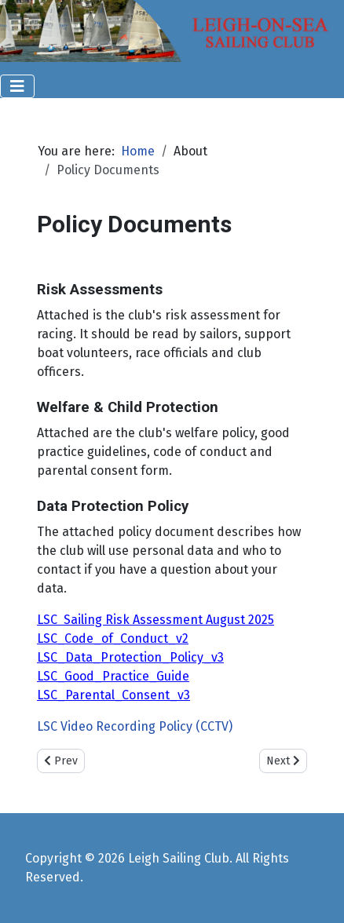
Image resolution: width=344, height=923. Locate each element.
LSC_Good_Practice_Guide (113, 676)
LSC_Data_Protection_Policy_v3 (130, 657)
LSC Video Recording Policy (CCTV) (134, 726)
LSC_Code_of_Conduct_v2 (112, 638)
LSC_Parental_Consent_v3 (113, 695)
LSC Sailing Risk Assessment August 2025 (155, 619)
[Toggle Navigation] (17, 86)
